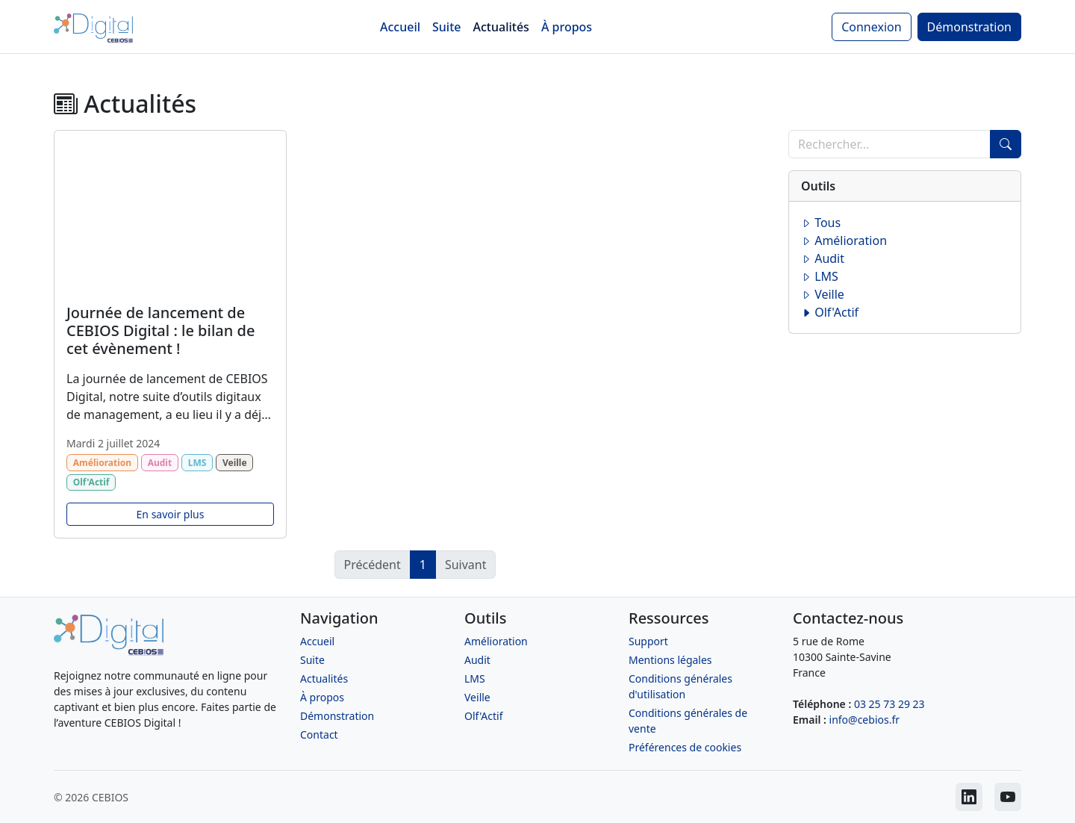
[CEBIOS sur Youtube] (1007, 797)
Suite (446, 27)
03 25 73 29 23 (889, 704)
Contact (319, 734)
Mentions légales (670, 660)
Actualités (501, 27)
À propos (566, 27)
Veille (822, 294)
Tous (821, 222)
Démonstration (969, 27)
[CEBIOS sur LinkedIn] (969, 797)
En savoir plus (171, 514)
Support (648, 641)
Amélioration (844, 240)
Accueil (400, 27)
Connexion (871, 27)
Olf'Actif (830, 312)
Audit (822, 258)
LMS (819, 276)
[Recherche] (889, 144)
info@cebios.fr (864, 719)
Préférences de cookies (685, 747)
